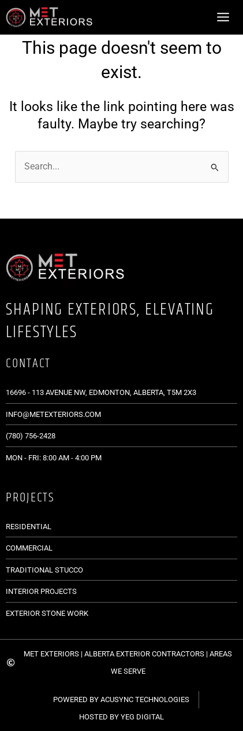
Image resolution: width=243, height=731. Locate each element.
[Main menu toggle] (223, 17)
